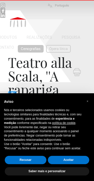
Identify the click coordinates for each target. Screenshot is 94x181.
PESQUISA (71, 37)
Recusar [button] (25, 160)
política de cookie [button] (63, 123)
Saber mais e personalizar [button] (46, 171)
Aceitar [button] (68, 160)
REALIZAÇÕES (39, 37)
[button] (87, 101)
